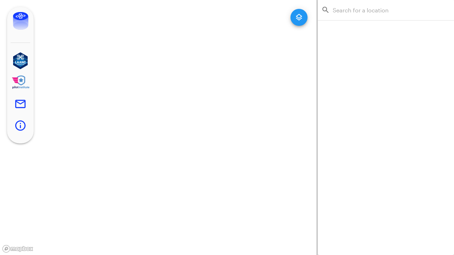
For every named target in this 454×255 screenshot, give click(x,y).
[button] (20, 61)
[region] (158, 127)
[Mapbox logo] (17, 249)
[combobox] (388, 10)
